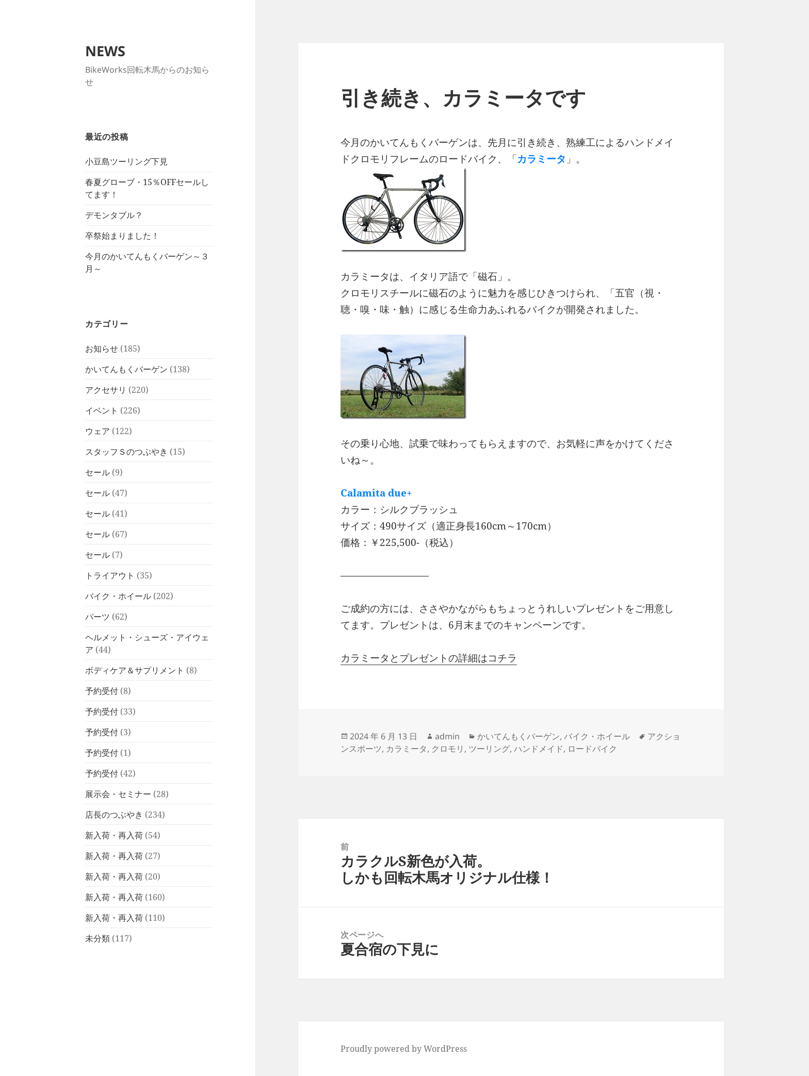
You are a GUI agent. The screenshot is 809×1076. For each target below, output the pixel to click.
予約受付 (101, 691)
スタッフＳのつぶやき (126, 451)
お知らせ (101, 348)
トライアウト (110, 575)
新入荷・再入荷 (114, 835)
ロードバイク (592, 748)
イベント (101, 410)
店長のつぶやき (114, 814)
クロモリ (447, 748)
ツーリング (489, 748)
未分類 (97, 938)
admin (447, 736)
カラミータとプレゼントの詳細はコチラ (429, 658)
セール (97, 472)
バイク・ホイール (118, 596)
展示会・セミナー (118, 794)
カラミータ (406, 748)
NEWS (105, 50)
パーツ (97, 616)
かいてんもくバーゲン (126, 369)
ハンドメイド (538, 748)
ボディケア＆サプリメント (134, 670)
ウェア (97, 431)
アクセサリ (105, 389)
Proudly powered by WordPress (404, 1048)
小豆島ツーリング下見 (126, 161)
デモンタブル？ (114, 215)
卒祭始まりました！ (122, 235)
